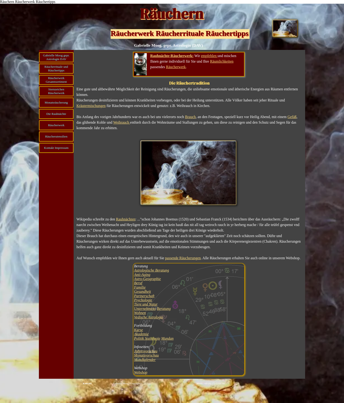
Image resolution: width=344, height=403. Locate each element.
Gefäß (292, 117)
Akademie (141, 334)
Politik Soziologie (147, 338)
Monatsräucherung (56, 102)
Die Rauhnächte (56, 114)
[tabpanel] (188, 64)
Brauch (190, 117)
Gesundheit (142, 291)
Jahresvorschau (145, 351)
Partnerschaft (144, 296)
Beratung (164, 309)
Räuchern (171, 14)
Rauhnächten (125, 219)
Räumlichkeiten (221, 61)
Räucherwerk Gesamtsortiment (56, 79)
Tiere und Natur (146, 304)
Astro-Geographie (147, 279)
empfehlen (209, 56)
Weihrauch (121, 122)
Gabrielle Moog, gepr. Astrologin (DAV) (168, 45)
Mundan (167, 338)
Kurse (138, 330)
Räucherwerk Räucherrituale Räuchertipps (179, 33)
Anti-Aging (142, 275)
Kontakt (87, 383)
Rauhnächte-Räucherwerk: (172, 56)
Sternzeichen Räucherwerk (56, 91)
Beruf (138, 283)
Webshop (140, 372)
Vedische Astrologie (148, 317)
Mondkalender (145, 360)
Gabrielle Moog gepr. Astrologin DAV (56, 57)
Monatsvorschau (146, 355)
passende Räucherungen (183, 258)
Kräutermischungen (91, 106)
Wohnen (140, 313)
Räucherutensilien (56, 136)
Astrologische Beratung (151, 270)
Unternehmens (145, 309)
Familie (140, 287)
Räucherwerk (56, 125)
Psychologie (143, 300)
